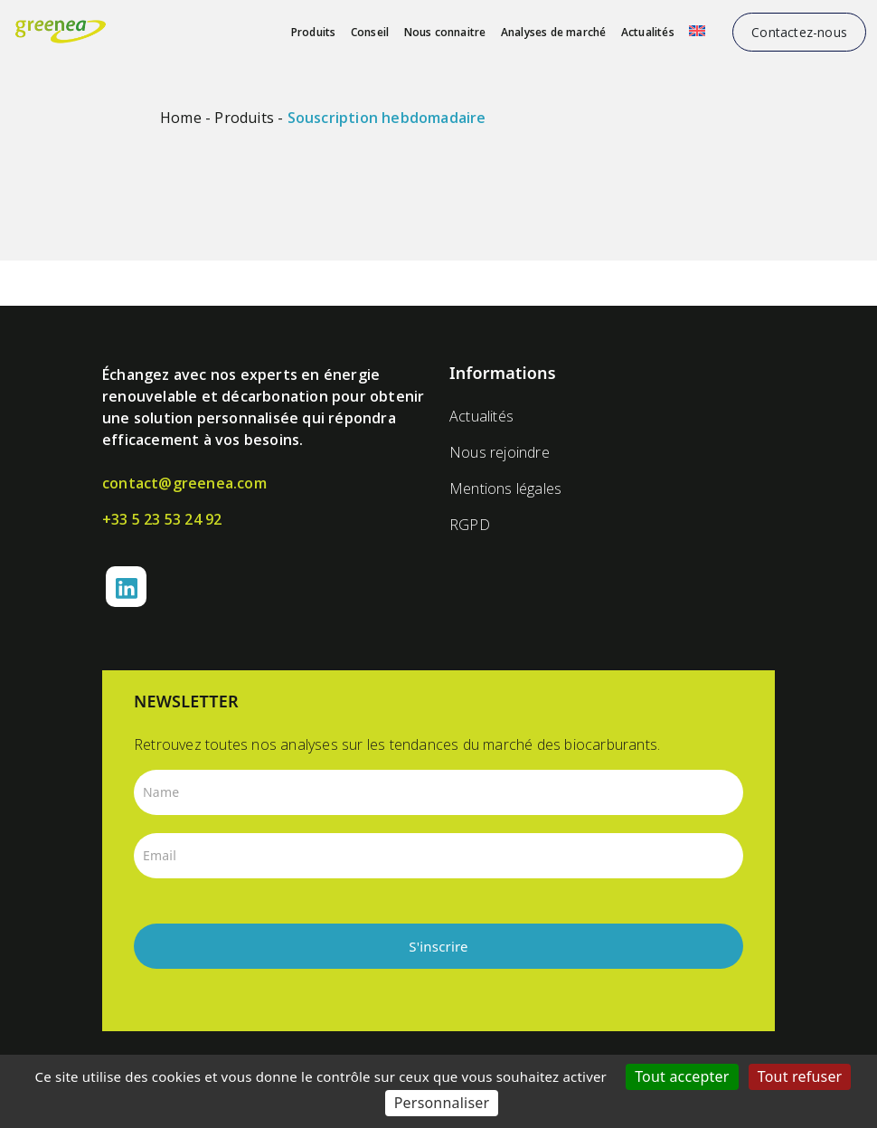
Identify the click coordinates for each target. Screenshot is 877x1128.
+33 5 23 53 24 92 (162, 519)
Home (181, 118)
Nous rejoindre (499, 452)
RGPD (469, 525)
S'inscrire (438, 946)
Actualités (647, 32)
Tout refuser (800, 1076)
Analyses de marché (554, 32)
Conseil (370, 32)
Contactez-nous (799, 32)
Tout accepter (682, 1076)
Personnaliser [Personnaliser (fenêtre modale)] (442, 1103)
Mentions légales (505, 488)
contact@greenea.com (184, 483)
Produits (313, 32)
